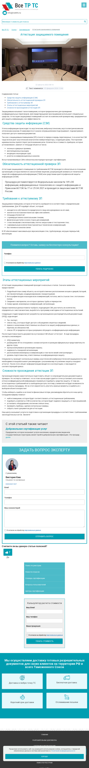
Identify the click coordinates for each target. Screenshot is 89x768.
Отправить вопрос (44, 536)
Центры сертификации (34, 591)
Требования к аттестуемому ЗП (20, 102)
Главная (44, 735)
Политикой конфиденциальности (63, 751)
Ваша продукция (33, 626)
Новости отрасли (32, 572)
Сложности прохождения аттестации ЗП (23, 107)
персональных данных (32, 263)
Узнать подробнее (44, 268)
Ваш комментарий (12, 508)
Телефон (7, 253)
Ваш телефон (31, 617)
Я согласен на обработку (22, 263)
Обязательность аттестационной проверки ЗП (26, 100)
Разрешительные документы (45, 740)
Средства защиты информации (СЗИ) (22, 97)
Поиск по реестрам (33, 565)
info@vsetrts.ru (14, 12)
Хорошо (44, 756)
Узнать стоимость (44, 641)
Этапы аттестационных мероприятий (22, 105)
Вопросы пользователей (35, 584)
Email (6, 487)
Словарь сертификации (35, 578)
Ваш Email (30, 607)
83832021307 (11, 484)
